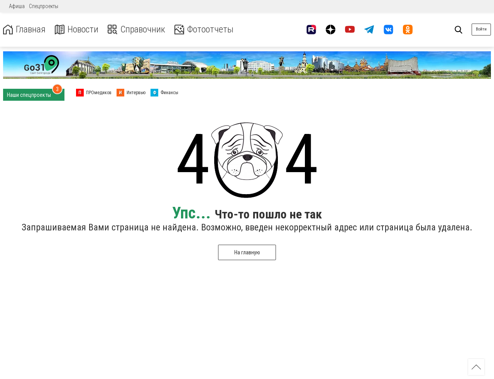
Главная (24, 29)
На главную (247, 252)
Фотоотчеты (203, 29)
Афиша (17, 6)
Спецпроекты (43, 6)
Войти (481, 29)
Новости (76, 29)
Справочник (136, 29)
